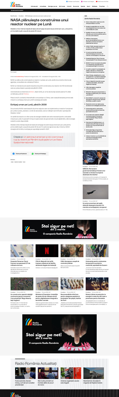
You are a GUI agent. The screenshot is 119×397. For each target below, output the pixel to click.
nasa (12, 162)
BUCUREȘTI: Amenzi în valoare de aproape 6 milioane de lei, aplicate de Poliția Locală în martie (96, 100)
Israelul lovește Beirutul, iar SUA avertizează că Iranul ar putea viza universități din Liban (96, 28)
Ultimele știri (34, 6)
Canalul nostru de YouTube (102, 1)
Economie (76, 6)
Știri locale (62, 6)
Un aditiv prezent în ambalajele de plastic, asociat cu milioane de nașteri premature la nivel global (96, 71)
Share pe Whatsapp (40, 153)
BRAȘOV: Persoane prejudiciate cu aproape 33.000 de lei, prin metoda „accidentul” (96, 93)
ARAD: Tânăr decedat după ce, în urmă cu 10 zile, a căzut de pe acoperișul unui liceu (96, 48)
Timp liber (102, 6)
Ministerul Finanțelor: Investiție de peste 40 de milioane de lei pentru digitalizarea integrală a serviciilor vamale (47, 291)
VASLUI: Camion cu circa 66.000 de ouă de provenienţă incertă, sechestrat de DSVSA (96, 138)
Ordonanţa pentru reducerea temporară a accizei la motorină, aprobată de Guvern (96, 110)
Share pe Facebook (21, 153)
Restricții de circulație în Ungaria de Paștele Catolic (93, 375)
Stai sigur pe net (52, 6)
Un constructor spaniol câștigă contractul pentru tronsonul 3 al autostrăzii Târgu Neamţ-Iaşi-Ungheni (96, 117)
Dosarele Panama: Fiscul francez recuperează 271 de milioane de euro (96, 59)
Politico (26, 94)
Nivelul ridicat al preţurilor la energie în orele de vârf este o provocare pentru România (97, 290)
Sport (88, 6)
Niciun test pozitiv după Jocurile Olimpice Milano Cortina (96, 22)
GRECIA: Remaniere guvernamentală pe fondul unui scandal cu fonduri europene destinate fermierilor (96, 41)
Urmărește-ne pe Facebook (72, 1)
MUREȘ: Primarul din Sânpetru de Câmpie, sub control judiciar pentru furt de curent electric (96, 34)
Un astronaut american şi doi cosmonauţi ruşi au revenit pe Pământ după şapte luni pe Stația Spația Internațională (38, 140)
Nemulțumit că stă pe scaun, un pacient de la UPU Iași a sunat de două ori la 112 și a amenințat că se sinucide (96, 124)
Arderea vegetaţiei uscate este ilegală (71, 375)
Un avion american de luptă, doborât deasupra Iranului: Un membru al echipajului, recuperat (96, 54)
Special (83, 6)
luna (24, 162)
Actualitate (43, 6)
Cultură (69, 6)
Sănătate (94, 6)
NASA (32, 92)
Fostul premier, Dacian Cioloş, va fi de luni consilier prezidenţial (25, 376)
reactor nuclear (18, 162)
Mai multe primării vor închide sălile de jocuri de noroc (48, 376)
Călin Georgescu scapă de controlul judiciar (96, 88)
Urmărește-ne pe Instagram (87, 1)
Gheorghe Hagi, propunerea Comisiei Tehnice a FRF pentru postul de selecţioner (96, 131)
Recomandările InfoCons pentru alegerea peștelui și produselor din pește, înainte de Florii (72, 291)
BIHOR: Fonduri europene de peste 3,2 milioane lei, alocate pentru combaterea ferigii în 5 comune (96, 65)
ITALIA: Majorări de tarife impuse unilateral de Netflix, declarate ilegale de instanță (96, 83)
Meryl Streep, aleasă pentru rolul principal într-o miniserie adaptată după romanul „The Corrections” (96, 77)
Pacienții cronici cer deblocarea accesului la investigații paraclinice (96, 105)
